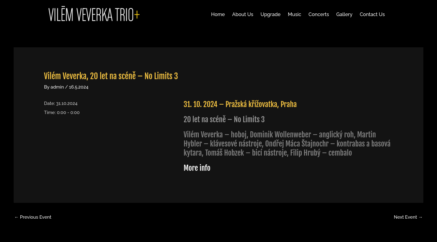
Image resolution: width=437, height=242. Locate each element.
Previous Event (32, 217)
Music (294, 14)
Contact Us (372, 14)
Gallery (344, 14)
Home (218, 14)
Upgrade (270, 14)
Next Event (408, 217)
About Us (242, 14)
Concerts (319, 14)
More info (197, 168)
